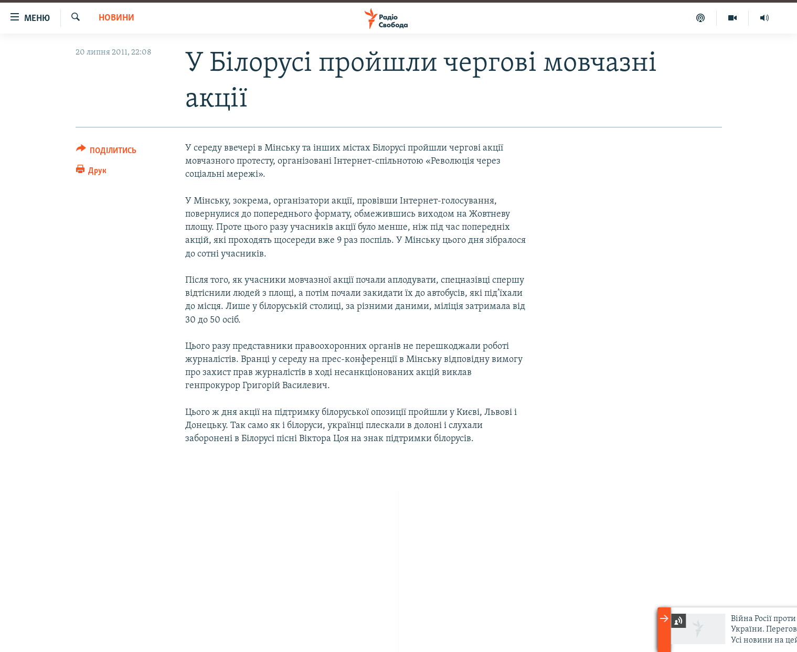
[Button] (106, 152)
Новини (116, 18)
